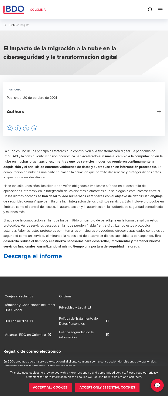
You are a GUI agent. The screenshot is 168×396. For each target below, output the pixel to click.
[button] (10, 128)
